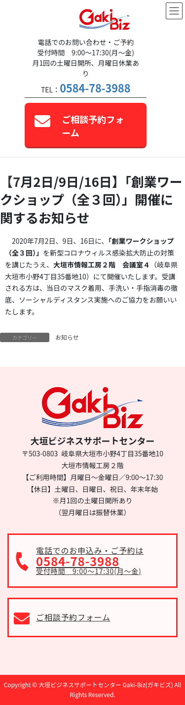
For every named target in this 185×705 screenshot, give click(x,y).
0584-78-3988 (95, 87)
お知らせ (67, 337)
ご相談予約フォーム (93, 126)
